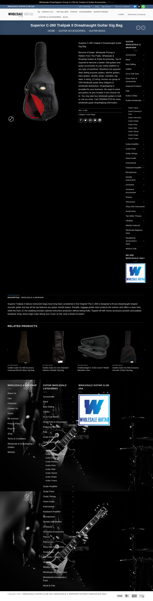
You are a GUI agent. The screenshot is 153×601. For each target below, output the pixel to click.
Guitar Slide (132, 128)
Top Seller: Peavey (133, 216)
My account (107, 6)
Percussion (130, 202)
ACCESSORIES (85, 12)
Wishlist (11, 452)
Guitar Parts (131, 149)
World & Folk (131, 249)
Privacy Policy (14, 424)
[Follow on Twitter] (135, 7)
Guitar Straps (133, 135)
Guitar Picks (132, 125)
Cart (10, 398)
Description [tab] (13, 297)
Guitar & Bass (131, 96)
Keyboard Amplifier (134, 168)
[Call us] (143, 7)
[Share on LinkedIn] (100, 120)
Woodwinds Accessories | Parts (131, 241)
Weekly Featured (133, 225)
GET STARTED (85, 6)
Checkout (12, 403)
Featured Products (133, 86)
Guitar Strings (131, 153)
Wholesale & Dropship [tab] (32, 297)
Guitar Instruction (134, 118)
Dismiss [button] (110, 2)
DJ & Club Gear (132, 74)
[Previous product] (143, 28)
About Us (12, 393)
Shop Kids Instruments (135, 207)
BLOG (65, 17)
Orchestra (130, 185)
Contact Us (13, 408)
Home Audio (131, 158)
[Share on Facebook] (81, 120)
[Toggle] (143, 55)
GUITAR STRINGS (101, 12)
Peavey (129, 197)
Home (51, 30)
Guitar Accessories (72, 30)
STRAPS (73, 12)
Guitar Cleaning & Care (135, 112)
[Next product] (138, 28)
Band (128, 60)
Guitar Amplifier (132, 144)
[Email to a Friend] (90, 120)
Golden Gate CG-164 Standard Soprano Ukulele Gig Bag (55, 369)
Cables (129, 69)
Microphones (131, 172)
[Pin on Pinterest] (95, 120)
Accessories (131, 55)
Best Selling (131, 64)
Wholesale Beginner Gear (134, 231)
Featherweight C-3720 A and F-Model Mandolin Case (93, 369)
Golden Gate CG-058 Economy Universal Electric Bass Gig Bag (21, 369)
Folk (127, 91)
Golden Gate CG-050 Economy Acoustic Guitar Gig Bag (125, 369)
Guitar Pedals (133, 121)
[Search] (39, 11)
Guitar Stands (133, 131)
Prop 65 (11, 429)
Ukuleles (129, 221)
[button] (121, 14)
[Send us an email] (139, 7)
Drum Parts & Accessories (131, 79)
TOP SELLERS (62, 12)
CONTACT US (48, 12)
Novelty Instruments (131, 178)
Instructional (131, 163)
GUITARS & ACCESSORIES (50, 17)
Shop (97, 7)
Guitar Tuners (133, 138)
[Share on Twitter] (85, 120)
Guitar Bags (97, 30)
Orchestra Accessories (131, 190)
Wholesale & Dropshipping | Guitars (20, 445)
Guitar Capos (133, 108)
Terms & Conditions (123, 6)
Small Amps (131, 211)
